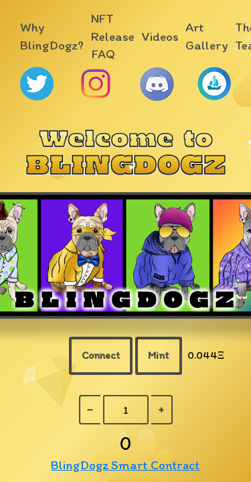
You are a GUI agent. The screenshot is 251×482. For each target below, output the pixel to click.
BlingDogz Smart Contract (125, 465)
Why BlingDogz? (52, 36)
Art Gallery (206, 36)
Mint (158, 355)
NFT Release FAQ (113, 36)
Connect (101, 355)
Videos (160, 36)
